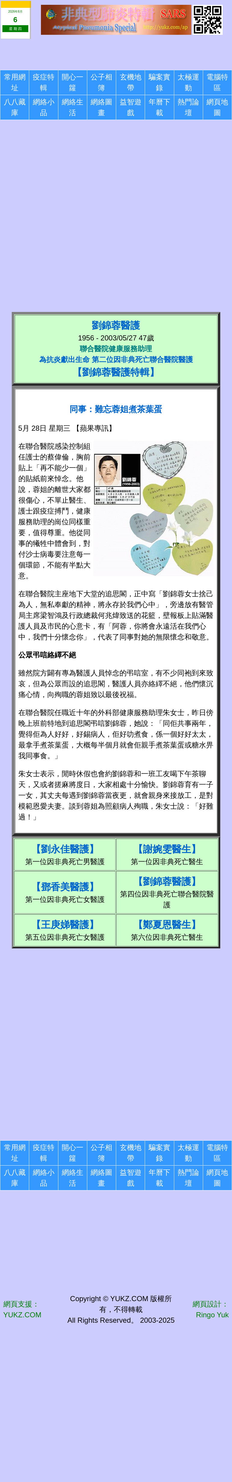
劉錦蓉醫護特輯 (116, 372)
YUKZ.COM (22, 1315)
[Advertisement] (116, 53)
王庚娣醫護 (65, 924)
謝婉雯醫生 (167, 849)
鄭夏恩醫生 (167, 924)
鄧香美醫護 (65, 887)
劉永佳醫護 (65, 849)
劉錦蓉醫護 (167, 881)
